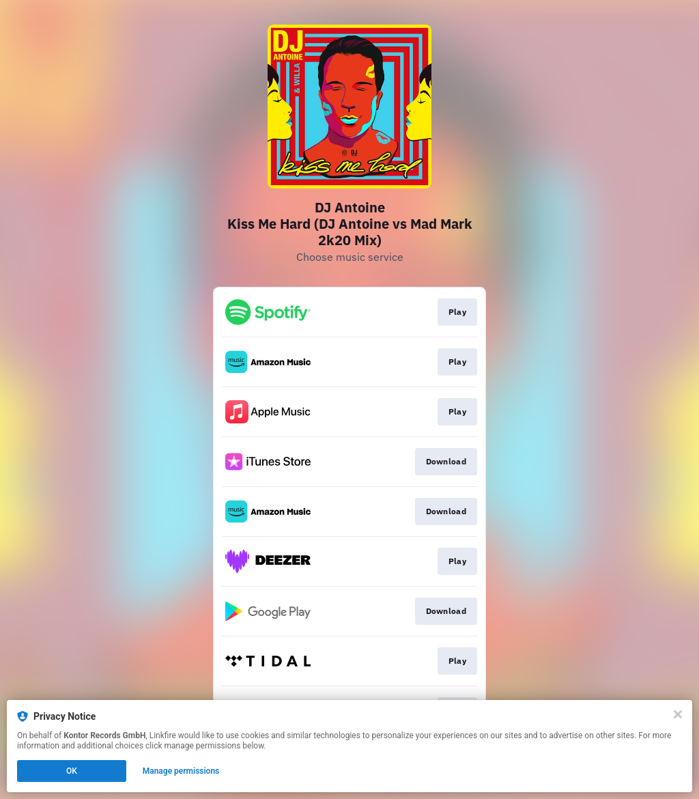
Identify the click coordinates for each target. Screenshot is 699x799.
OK (71, 771)
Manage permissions (181, 771)
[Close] (678, 714)
